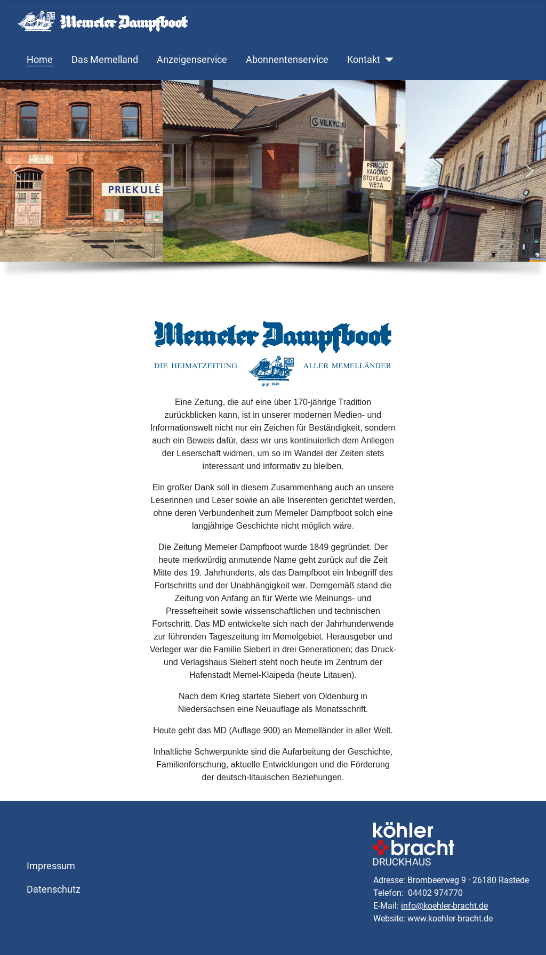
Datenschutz (54, 889)
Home (40, 59)
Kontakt (363, 59)
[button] (16, 171)
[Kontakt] (387, 60)
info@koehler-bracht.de (444, 906)
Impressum (51, 866)
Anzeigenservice (192, 59)
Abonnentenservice (287, 59)
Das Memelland (104, 59)
